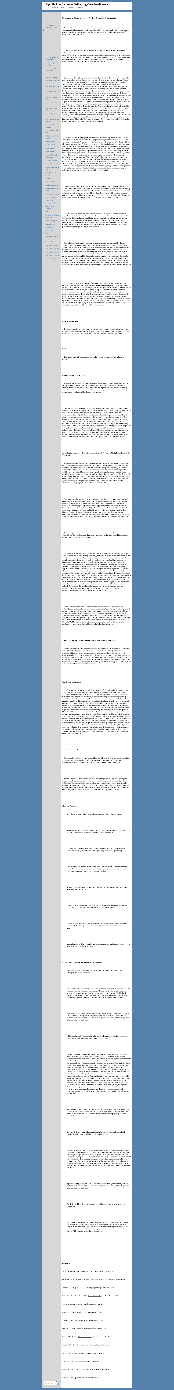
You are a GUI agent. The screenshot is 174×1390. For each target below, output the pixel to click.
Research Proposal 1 (52, 160)
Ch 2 (47, 30)
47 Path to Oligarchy (52, 221)
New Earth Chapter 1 (52, 248)
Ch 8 (47, 50)
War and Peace (50, 242)
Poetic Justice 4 (50, 151)
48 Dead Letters (50, 224)
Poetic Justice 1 (50, 141)
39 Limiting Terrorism (52, 185)
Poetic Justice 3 (50, 148)
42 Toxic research (51, 197)
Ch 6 (47, 44)
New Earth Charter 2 (52, 245)
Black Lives (49, 227)
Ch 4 (47, 37)
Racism (48, 178)
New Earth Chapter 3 (52, 252)
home (47, 22)
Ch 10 (47, 54)
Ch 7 (47, 47)
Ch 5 (47, 40)
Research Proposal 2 (52, 164)
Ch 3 (47, 34)
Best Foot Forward (51, 77)
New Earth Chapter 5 (52, 259)
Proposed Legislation (52, 74)
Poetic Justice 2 (50, 145)
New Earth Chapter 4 (52, 255)
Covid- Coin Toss (51, 182)
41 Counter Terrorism (52, 194)
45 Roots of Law (51, 212)
